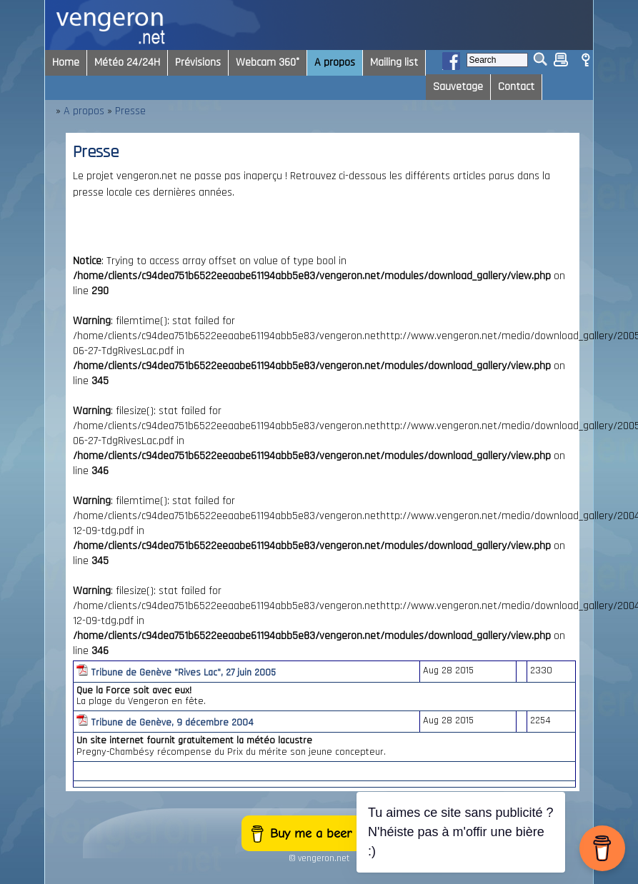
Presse (130, 111)
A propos (84, 111)
